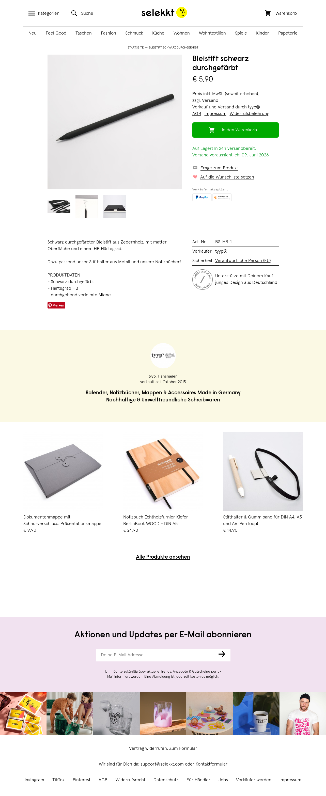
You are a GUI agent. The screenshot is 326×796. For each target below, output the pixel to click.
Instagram (34, 780)
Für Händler (198, 780)
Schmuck (134, 33)
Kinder (262, 33)
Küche (158, 33)
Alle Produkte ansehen (163, 557)
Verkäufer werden (253, 780)
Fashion (108, 33)
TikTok (58, 780)
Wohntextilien (212, 33)
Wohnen (182, 33)
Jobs (223, 780)
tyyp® (254, 107)
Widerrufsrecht (130, 780)
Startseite (136, 47)
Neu (32, 33)
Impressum (290, 780)
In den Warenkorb (239, 130)
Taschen (83, 33)
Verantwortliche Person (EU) (243, 260)
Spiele (241, 33)
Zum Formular (183, 748)
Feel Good (56, 33)
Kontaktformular (211, 764)
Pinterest (81, 780)
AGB (103, 780)
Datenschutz (165, 780)
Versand (210, 100)
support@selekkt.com (162, 764)
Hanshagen (168, 376)
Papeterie (288, 33)
